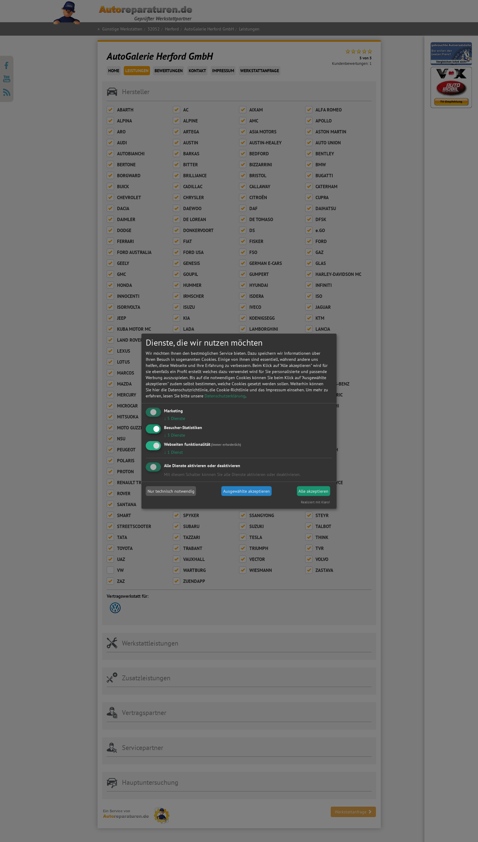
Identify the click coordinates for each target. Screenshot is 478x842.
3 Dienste (174, 435)
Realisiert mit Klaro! (315, 502)
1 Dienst (173, 452)
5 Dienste (174, 418)
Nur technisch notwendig (171, 491)
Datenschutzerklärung (225, 396)
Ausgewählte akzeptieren (246, 491)
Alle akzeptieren (313, 491)
